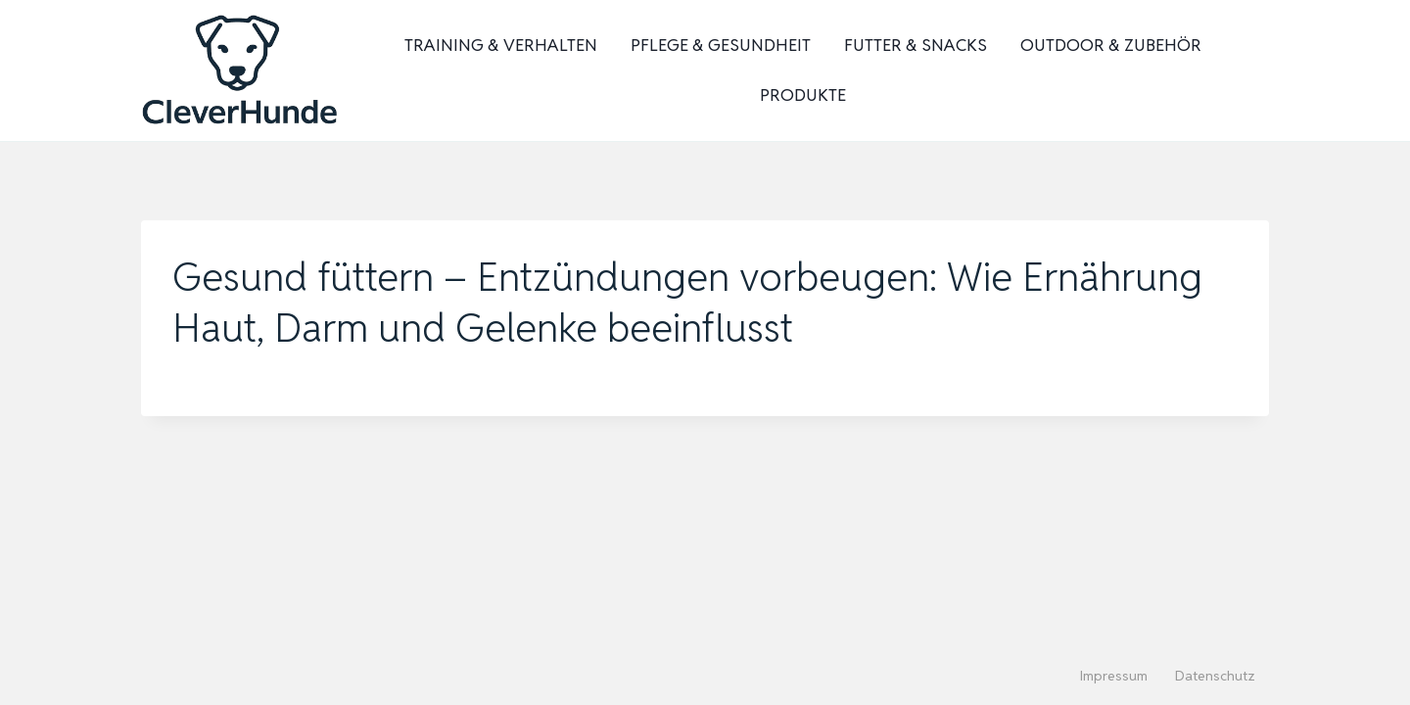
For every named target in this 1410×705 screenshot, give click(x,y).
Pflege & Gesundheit (721, 45)
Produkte (803, 95)
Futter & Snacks (915, 45)
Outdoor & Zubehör (1110, 45)
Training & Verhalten (500, 45)
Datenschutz (1215, 675)
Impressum (1114, 675)
